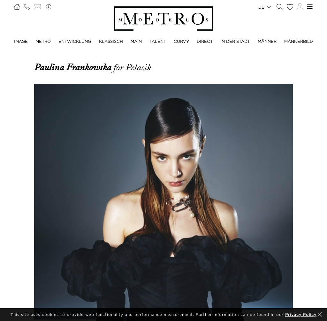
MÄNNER (267, 41)
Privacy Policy (300, 314)
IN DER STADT (235, 41)
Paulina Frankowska (73, 67)
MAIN (136, 41)
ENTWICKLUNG (74, 41)
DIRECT (205, 41)
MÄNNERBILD (298, 41)
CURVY (181, 41)
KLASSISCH (111, 41)
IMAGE (21, 41)
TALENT (157, 41)
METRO (43, 41)
